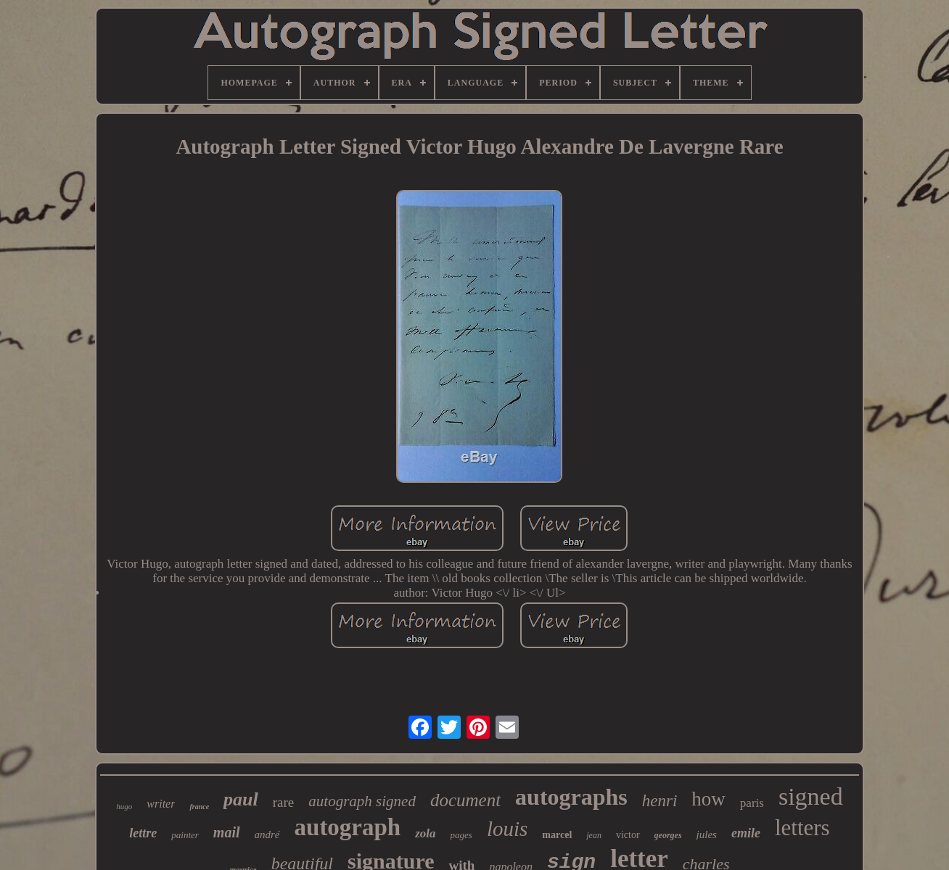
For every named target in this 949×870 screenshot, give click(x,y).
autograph (348, 827)
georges (668, 835)
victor (628, 834)
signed (810, 796)
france (199, 807)
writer (161, 804)
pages (461, 834)
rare (284, 802)
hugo (124, 806)
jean (593, 835)
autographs (571, 797)
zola (425, 833)
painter (185, 834)
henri (660, 801)
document (465, 800)
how (708, 799)
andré (267, 834)
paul (240, 799)
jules (707, 834)
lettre (143, 833)
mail (226, 832)
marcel (557, 834)
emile (745, 833)
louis (507, 828)
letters (802, 827)
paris (752, 803)
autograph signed (362, 801)
